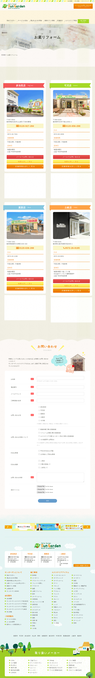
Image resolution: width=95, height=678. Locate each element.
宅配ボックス (58, 599)
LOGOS (13, 665)
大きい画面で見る (81, 558)
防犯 (33, 618)
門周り (34, 615)
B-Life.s (13, 657)
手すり (56, 610)
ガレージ (56, 591)
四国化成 (71, 657)
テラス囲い (77, 602)
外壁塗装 (35, 591)
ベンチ (56, 607)
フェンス (56, 586)
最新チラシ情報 (50, 13)
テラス (56, 589)
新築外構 (35, 607)
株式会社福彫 (15, 662)
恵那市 (15, 628)
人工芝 (76, 583)
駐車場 (34, 567)
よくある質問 (11, 614)
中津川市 (59, 628)
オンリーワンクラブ (75, 655)
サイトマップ (85, 1)
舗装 (33, 610)
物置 (33, 581)
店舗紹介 (61, 13)
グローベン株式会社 (75, 662)
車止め (56, 605)
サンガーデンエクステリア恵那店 (17, 599)
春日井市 (52, 628)
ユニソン (33, 660)
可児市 (21, 628)
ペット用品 (57, 581)
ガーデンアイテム (79, 581)
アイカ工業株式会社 (55, 662)
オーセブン (33, 665)
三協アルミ (33, 653)
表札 (55, 612)
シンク (56, 597)
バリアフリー (36, 599)
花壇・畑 (34, 612)
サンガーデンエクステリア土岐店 (17, 601)
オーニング (77, 612)
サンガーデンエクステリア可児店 (17, 596)
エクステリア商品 (73, 13)
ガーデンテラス (78, 607)
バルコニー (57, 602)
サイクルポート (78, 610)
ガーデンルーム (37, 589)
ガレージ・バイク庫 (38, 594)
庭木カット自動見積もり (14, 617)
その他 (34, 620)
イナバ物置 (72, 653)
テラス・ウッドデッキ (38, 573)
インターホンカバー (60, 567)
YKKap (51, 653)
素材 (55, 594)
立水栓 (76, 575)
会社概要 (68, 1)
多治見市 (27, 628)
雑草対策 (35, 597)
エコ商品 (56, 615)
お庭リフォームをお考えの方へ (16, 575)
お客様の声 (10, 581)
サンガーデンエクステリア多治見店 (17, 593)
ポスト (76, 589)
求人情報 (76, 1)
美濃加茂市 (66, 628)
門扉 (75, 599)
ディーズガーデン (36, 655)
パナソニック (53, 657)
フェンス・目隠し (37, 575)
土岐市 (74, 628)
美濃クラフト (73, 660)
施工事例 (86, 13)
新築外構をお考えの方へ (14, 573)
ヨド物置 (14, 655)
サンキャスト (53, 655)
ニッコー (33, 662)
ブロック (56, 578)
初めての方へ (9, 13)
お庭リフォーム (37, 583)
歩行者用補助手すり (80, 597)
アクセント (57, 583)
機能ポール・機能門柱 (80, 578)
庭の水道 (35, 605)
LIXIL (13, 653)
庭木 (33, 586)
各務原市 (45, 628)
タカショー (33, 657)
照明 (75, 615)
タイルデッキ (36, 602)
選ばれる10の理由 (36, 13)
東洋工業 (14, 660)
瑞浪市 (79, 628)
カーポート (35, 570)
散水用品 (76, 605)
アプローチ (35, 578)
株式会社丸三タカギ (55, 660)
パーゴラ (76, 594)
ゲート (56, 575)
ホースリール (78, 567)
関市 (38, 628)
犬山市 (34, 628)
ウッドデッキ (78, 586)
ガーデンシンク (58, 570)
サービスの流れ (22, 13)
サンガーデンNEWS (13, 583)
